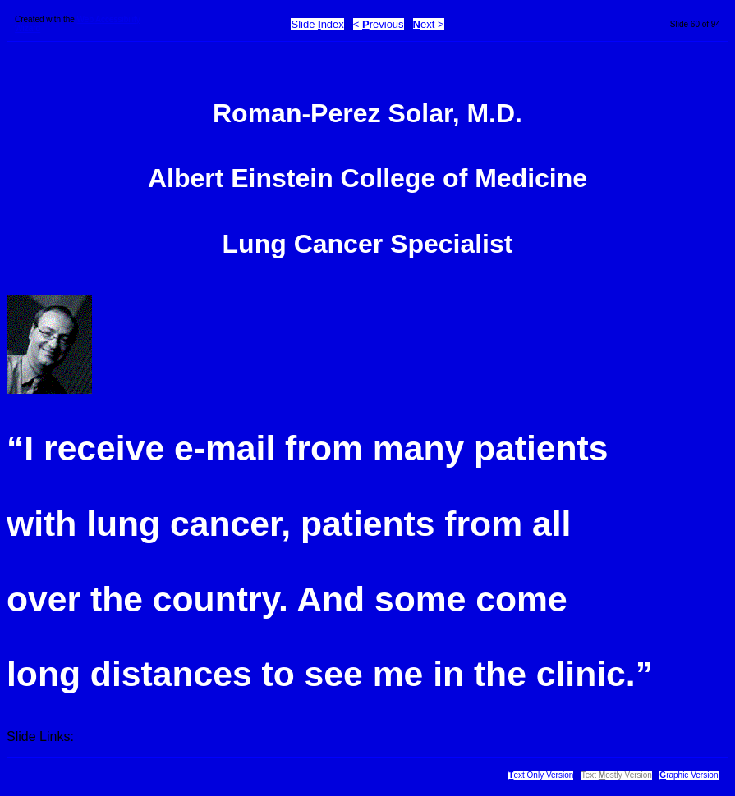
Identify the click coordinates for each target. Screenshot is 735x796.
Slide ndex (317, 24)
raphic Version (688, 775)
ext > (428, 24)
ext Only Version (540, 775)
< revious (378, 24)
